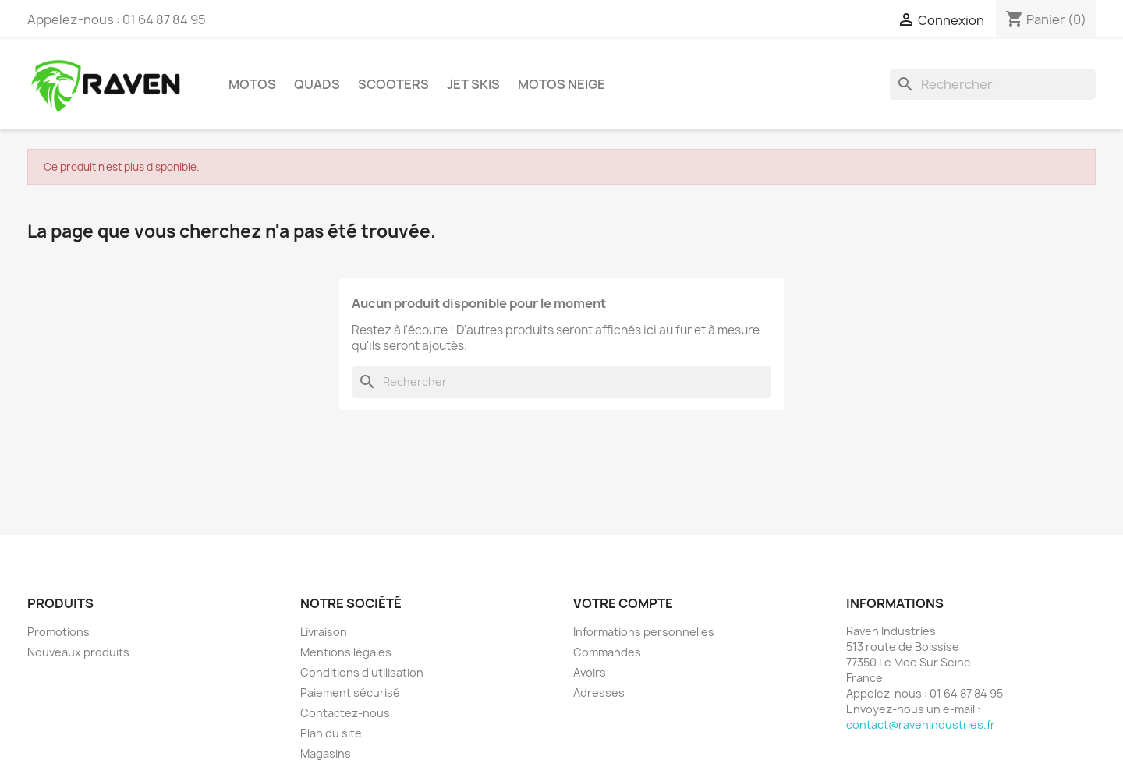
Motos (252, 84)
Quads (317, 84)
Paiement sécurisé (350, 692)
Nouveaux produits (78, 652)
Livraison (323, 631)
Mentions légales (345, 652)
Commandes (607, 652)
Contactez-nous (345, 712)
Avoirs (589, 672)
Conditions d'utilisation (361, 672)
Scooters (393, 84)
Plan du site (331, 733)
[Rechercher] (993, 84)
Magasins (325, 753)
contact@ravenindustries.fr (920, 724)
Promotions (58, 631)
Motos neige (561, 84)
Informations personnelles (643, 631)
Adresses (599, 692)
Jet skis (473, 84)
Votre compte (623, 603)
